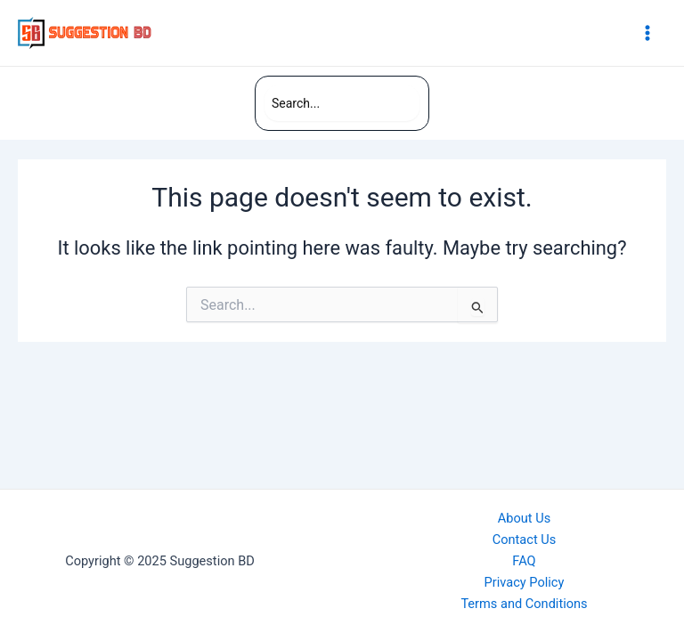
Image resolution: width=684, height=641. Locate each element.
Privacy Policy (524, 582)
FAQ (523, 561)
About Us (524, 518)
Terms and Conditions (523, 604)
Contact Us (525, 539)
